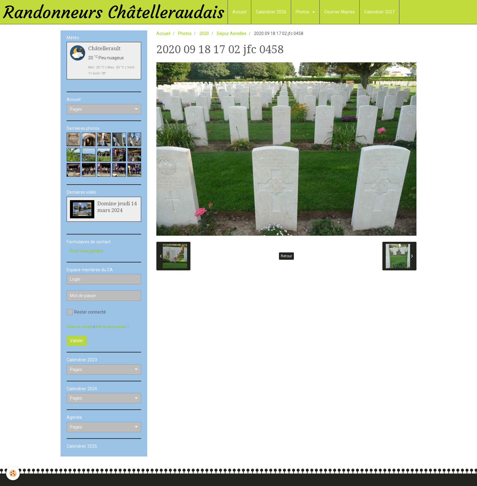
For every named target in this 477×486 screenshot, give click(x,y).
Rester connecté (86, 312)
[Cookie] (13, 473)
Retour (286, 256)
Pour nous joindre (86, 250)
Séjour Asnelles (231, 33)
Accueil (239, 11)
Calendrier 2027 (379, 11)
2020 (204, 33)
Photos (303, 11)
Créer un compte (80, 327)
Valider (76, 340)
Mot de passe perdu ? (112, 327)
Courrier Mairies (339, 11)
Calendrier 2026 (271, 11)
